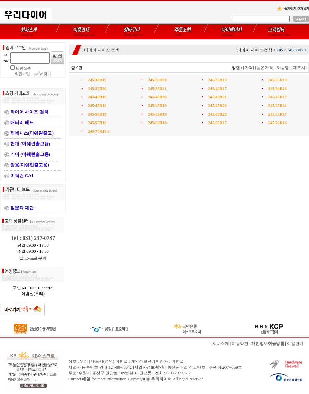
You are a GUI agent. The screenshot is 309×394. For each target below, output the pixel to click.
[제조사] (299, 67)
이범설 (177, 361)
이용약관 (240, 343)
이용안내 (295, 343)
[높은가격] (264, 67)
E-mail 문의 (33, 258)
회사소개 (221, 343)
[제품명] (282, 67)
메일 (86, 378)
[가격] (248, 67)
